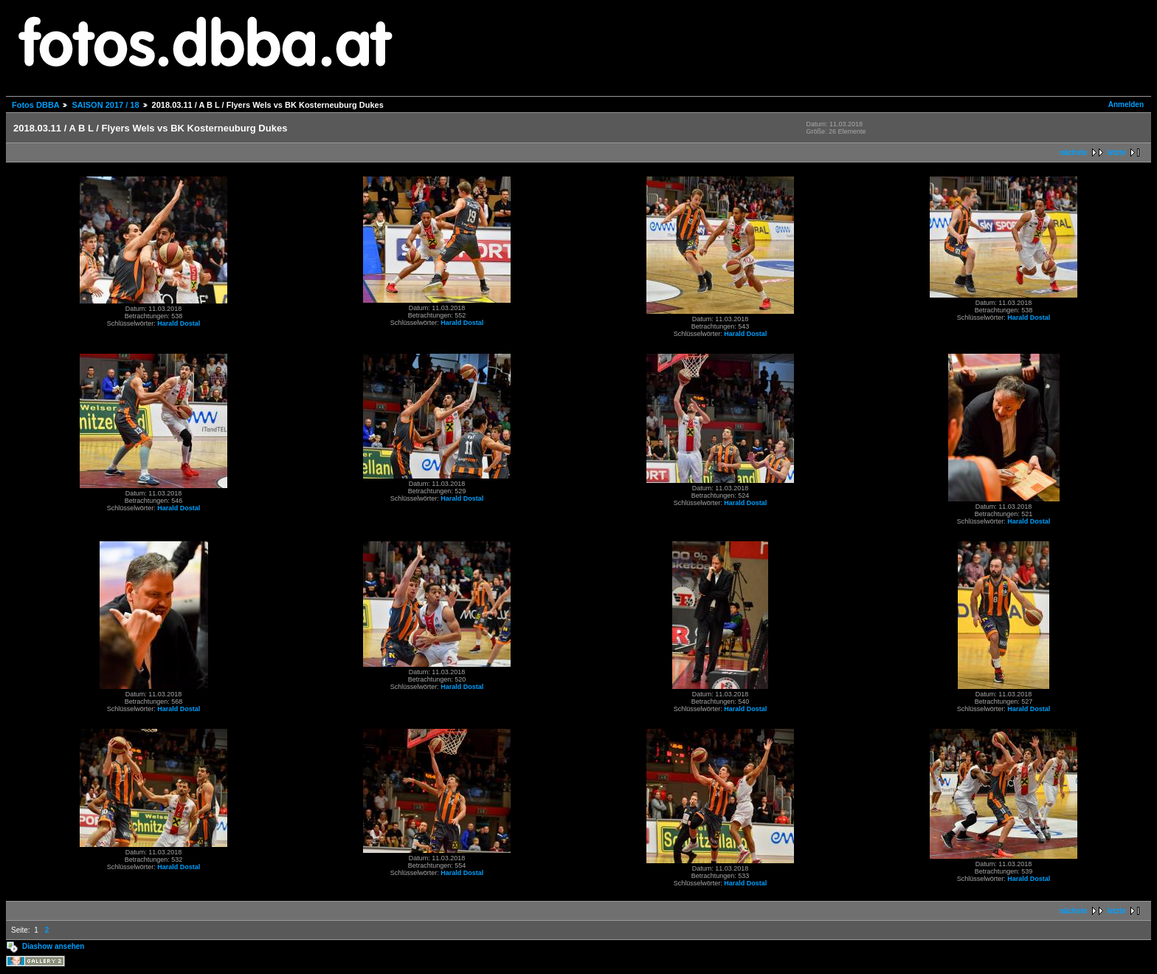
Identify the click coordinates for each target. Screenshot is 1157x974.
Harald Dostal (178, 323)
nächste (1074, 152)
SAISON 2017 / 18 (105, 104)
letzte (1116, 152)
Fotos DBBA (35, 104)
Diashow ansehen (53, 946)
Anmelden (1126, 104)
